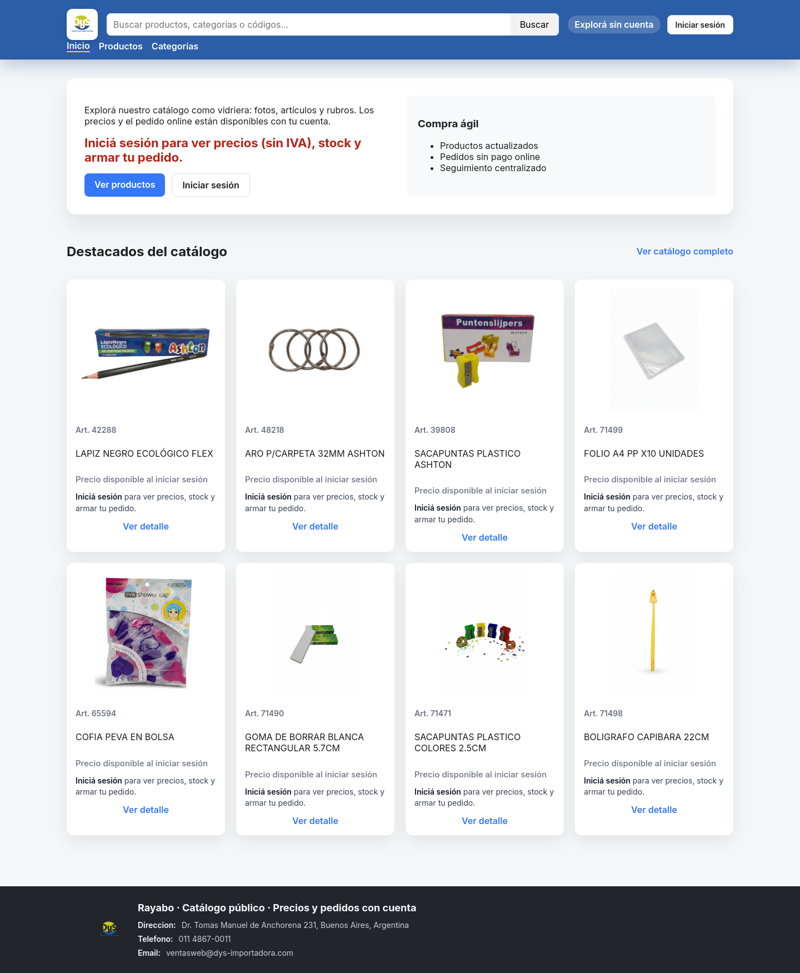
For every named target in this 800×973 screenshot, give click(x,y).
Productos (121, 46)
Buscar (534, 24)
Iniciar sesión (700, 24)
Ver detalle (146, 526)
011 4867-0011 (205, 939)
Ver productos (124, 184)
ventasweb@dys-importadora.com (229, 952)
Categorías (175, 46)
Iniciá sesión (99, 496)
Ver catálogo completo (685, 251)
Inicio (78, 45)
